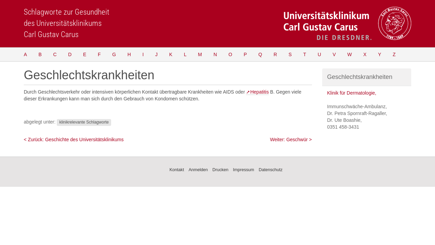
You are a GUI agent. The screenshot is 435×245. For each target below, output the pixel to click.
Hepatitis (259, 92)
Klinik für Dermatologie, (352, 93)
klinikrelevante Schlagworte (83, 122)
